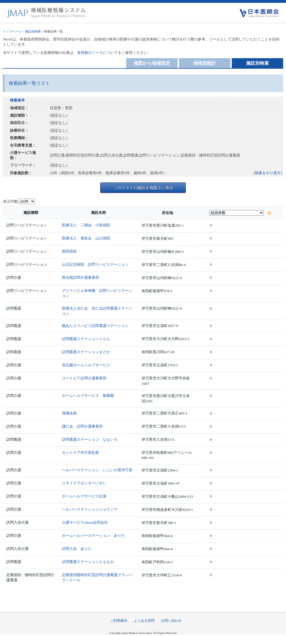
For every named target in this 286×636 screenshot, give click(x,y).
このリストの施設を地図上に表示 (143, 187)
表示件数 (10, 201)
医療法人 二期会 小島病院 (86, 225)
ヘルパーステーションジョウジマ (90, 509)
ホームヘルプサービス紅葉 (84, 496)
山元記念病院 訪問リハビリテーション (95, 264)
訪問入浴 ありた (77, 548)
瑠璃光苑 (69, 413)
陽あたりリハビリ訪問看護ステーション (95, 326)
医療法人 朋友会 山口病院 (86, 238)
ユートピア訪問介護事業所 (84, 378)
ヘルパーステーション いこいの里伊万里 (97, 470)
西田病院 (69, 251)
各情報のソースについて (97, 52)
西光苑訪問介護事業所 (80, 277)
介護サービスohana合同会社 (85, 522)
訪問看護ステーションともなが (88, 562)
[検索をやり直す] (267, 173)
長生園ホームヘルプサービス (86, 365)
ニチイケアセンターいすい (84, 483)
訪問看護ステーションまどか (86, 352)
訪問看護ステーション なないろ (90, 439)
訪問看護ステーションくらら (86, 339)
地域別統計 (204, 63)
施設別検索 (33, 31)
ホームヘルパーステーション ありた (93, 535)
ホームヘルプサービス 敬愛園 (88, 395)
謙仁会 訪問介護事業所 (82, 426)
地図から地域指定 (152, 63)
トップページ (12, 31)
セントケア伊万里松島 (80, 452)
